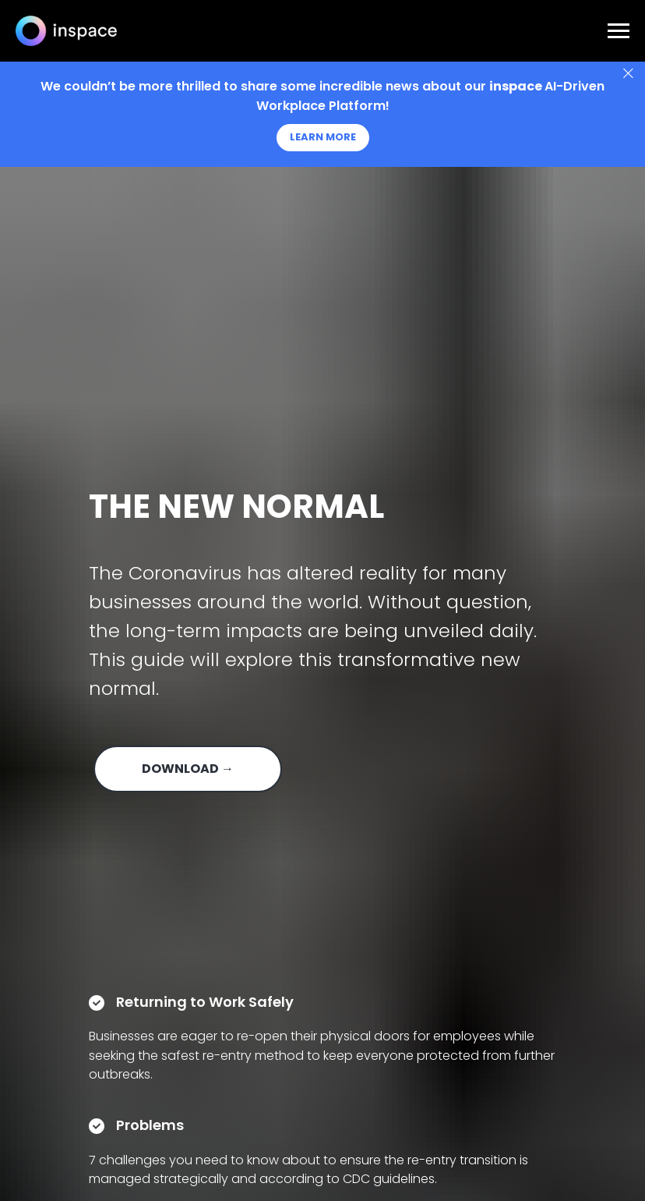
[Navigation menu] (618, 31)
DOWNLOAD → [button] (188, 769)
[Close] (628, 74)
